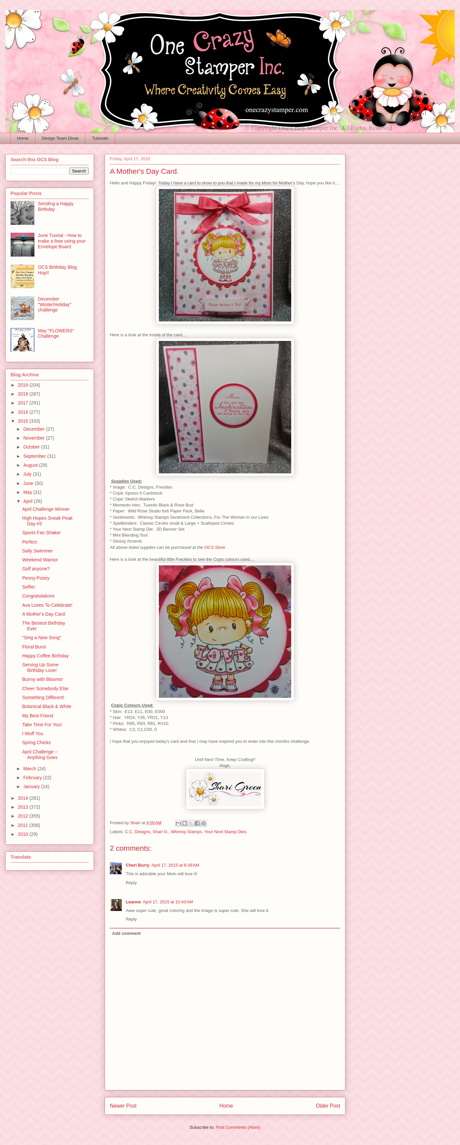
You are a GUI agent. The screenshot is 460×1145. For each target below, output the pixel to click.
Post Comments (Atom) (238, 1127)
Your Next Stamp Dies (225, 831)
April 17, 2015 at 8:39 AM (175, 865)
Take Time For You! (42, 724)
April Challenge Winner (45, 509)
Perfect (29, 542)
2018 (23, 394)
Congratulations (38, 595)
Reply (131, 882)
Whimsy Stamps (186, 831)
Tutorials (100, 138)
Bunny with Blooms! (42, 679)
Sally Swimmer (37, 550)
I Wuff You (32, 733)
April (28, 501)
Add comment (126, 933)
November (34, 438)
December (34, 429)
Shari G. (160, 831)
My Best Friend (37, 715)
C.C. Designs (138, 831)
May (28, 492)
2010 (23, 834)
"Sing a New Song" (41, 637)
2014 (23, 798)
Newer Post (123, 1106)
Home (23, 138)
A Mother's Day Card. (44, 614)
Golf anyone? (36, 568)
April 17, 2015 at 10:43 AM (168, 901)
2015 (23, 421)
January (32, 786)
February (33, 777)
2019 (23, 385)
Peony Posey (36, 578)
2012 (23, 816)
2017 (23, 403)
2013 (23, 807)
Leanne (133, 901)
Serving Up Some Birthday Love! (40, 667)
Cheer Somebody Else (45, 688)
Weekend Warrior (40, 559)
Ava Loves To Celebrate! (47, 605)
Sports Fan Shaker (41, 532)
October (32, 447)
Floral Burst (34, 646)
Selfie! (28, 587)
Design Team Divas (60, 138)
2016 (23, 412)
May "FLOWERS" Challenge (56, 333)
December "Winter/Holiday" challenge (54, 304)
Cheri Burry (138, 865)
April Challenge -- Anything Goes (40, 754)
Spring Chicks (36, 742)
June (28, 483)
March (30, 768)
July (28, 474)
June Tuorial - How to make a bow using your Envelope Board (62, 241)
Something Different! (43, 697)
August (31, 465)
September (35, 456)
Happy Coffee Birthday (45, 655)
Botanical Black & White (46, 706)
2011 (23, 825)
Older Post (328, 1106)
